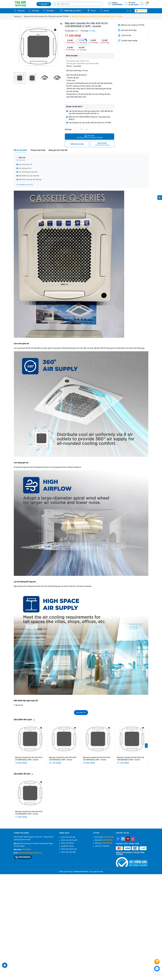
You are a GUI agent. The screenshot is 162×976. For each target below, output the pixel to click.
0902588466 (117, 4)
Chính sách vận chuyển (69, 840)
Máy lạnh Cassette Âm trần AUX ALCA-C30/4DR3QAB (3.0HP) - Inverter (63, 759)
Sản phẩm (49, 10)
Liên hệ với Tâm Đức (102, 846)
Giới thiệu (34, 10)
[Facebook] (118, 839)
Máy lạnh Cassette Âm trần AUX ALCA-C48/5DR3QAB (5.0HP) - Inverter (131, 759)
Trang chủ (19, 10)
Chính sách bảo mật (68, 837)
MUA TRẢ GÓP (102, 144)
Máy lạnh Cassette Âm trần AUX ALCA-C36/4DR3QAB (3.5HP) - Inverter (97, 759)
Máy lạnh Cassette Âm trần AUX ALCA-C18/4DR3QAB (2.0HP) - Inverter (29, 759)
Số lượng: (68, 129)
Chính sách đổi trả (67, 843)
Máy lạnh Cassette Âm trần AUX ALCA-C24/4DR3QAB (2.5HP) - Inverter (29, 813)
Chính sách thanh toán (69, 849)
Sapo (101, 871)
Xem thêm (81, 712)
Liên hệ (104, 10)
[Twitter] (123, 839)
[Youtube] (128, 839)
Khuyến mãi (141, 11)
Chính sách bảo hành (68, 852)
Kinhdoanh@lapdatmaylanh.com (30, 853)
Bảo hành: (103, 840)
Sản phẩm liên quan (23, 719)
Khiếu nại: (103, 843)
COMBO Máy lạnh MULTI (71, 10)
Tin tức (91, 10)
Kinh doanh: (104, 837)
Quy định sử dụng (67, 846)
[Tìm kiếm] (55, 4)
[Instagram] (133, 839)
